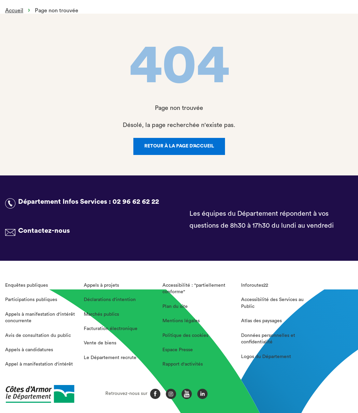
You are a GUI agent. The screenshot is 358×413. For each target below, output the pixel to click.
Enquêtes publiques (26, 285)
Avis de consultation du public (38, 335)
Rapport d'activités (182, 364)
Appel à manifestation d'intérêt (39, 364)
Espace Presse (177, 349)
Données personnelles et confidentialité (268, 339)
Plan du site (175, 306)
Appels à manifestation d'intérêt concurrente (40, 318)
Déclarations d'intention (110, 299)
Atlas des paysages (261, 320)
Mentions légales (181, 320)
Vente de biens (100, 343)
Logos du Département (266, 356)
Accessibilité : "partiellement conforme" (193, 289)
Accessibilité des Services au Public (272, 303)
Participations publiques (31, 299)
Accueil (14, 10)
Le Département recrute (110, 357)
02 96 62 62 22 (135, 201)
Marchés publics (101, 314)
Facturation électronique (110, 328)
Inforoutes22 (254, 285)
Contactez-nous (44, 230)
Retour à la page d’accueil (179, 146)
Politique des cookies (185, 335)
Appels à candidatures (29, 349)
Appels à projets (101, 285)
